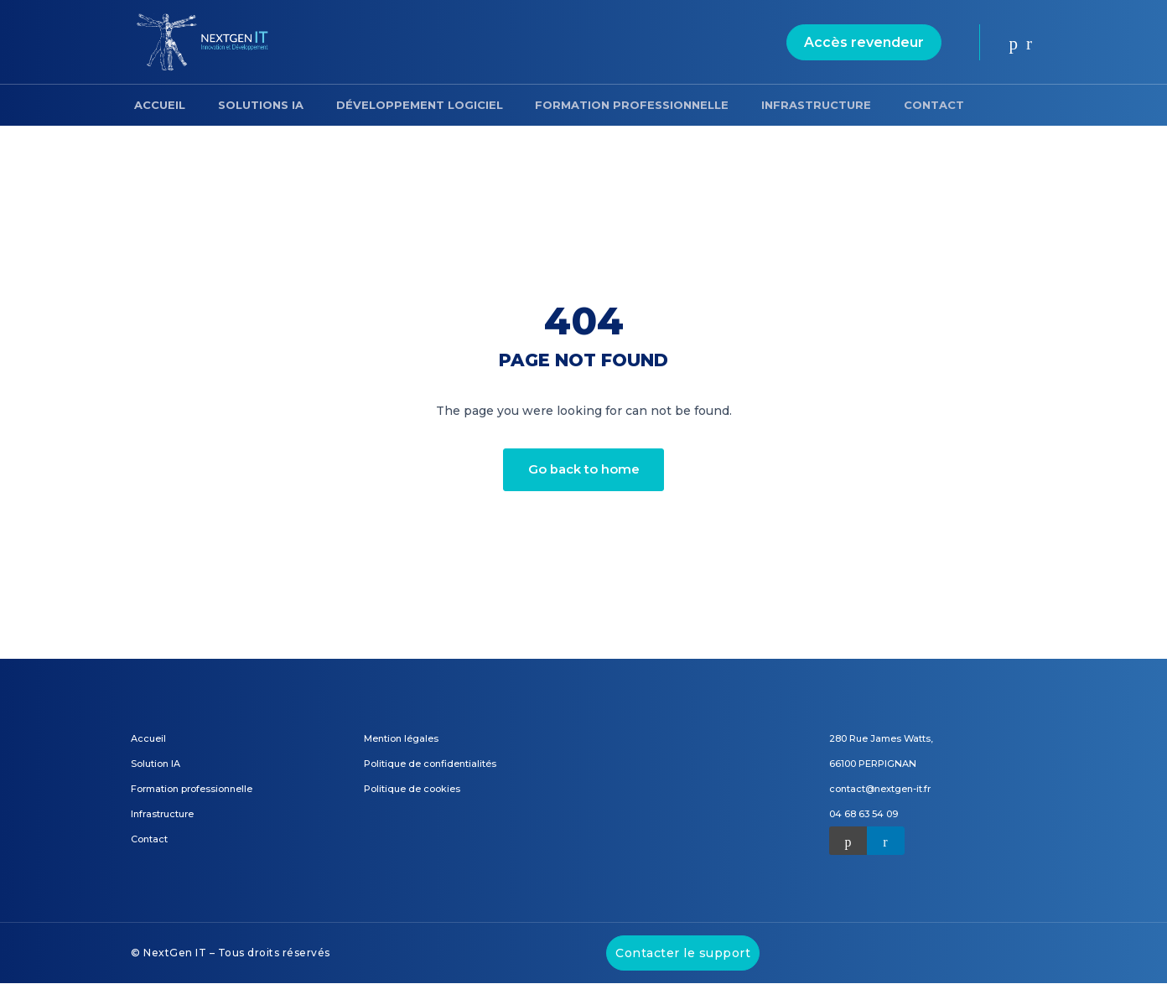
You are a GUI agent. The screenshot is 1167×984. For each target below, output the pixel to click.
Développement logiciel (401, 104)
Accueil (156, 104)
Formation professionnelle (606, 104)
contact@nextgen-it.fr (880, 789)
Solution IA (155, 764)
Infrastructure (783, 104)
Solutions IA (250, 104)
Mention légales (401, 739)
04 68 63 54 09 (863, 815)
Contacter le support (682, 953)
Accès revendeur (864, 42)
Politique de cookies (412, 789)
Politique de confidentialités (430, 764)
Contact (894, 104)
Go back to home (584, 470)
